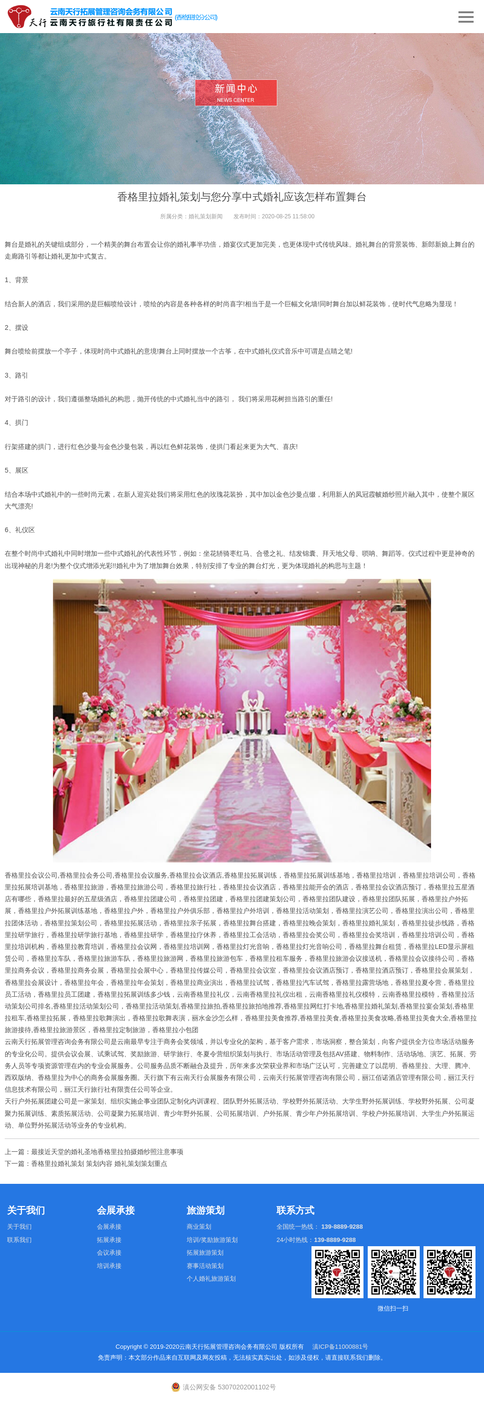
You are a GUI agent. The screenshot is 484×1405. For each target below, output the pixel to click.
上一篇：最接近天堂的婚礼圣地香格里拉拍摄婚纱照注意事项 (94, 1151)
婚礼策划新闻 (206, 216)
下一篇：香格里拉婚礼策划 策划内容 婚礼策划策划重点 (86, 1163)
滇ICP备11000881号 (340, 1346)
